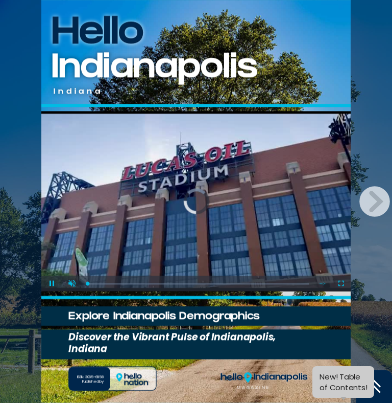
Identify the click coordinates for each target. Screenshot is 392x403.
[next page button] (374, 201)
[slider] (198, 283)
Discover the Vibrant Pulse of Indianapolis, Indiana (172, 342)
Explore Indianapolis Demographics (163, 317)
